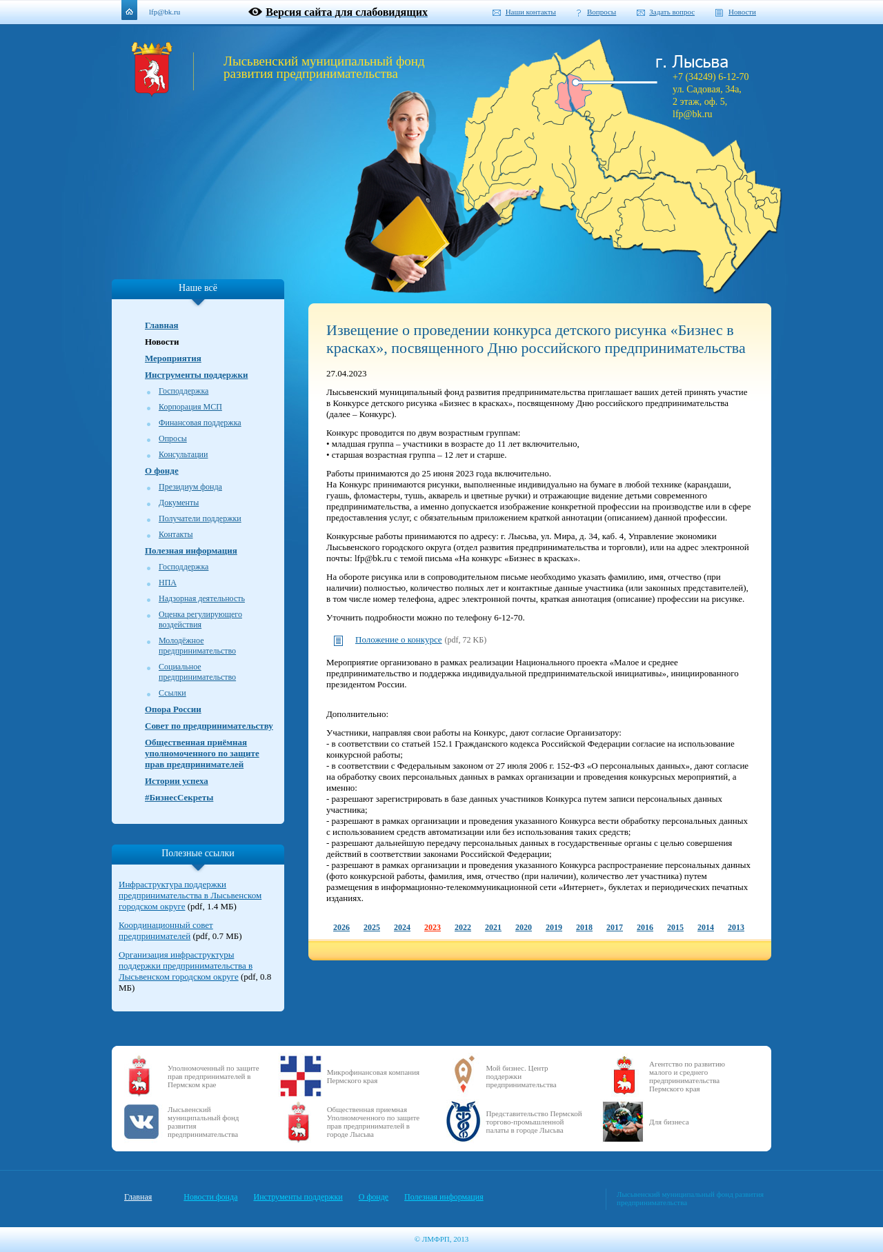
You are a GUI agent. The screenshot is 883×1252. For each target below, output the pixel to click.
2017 (614, 927)
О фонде (162, 470)
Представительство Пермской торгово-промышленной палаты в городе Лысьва (534, 1121)
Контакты (176, 534)
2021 (493, 927)
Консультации (183, 454)
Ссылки (172, 693)
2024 (402, 927)
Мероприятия (173, 358)
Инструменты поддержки (196, 375)
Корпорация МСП (190, 407)
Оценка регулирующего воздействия (200, 619)
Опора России (173, 709)
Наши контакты (531, 12)
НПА (168, 582)
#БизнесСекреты (179, 797)
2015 (675, 927)
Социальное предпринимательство (197, 672)
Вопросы (601, 12)
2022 (463, 927)
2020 (523, 927)
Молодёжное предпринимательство (197, 646)
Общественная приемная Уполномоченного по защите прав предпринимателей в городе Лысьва (373, 1121)
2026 (341, 927)
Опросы (173, 438)
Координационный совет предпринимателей (166, 930)
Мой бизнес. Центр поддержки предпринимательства (521, 1076)
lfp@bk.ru (164, 12)
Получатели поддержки (200, 518)
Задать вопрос (672, 12)
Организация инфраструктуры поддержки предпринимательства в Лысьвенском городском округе (185, 965)
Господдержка (183, 391)
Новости (742, 12)
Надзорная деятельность (202, 598)
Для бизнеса (669, 1122)
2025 (372, 927)
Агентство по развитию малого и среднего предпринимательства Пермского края (687, 1076)
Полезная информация (191, 550)
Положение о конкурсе (398, 639)
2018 (584, 927)
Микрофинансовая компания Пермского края (373, 1076)
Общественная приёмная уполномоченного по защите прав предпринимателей (202, 753)
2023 (432, 927)
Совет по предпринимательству (209, 725)
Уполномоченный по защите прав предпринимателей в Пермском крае (213, 1076)
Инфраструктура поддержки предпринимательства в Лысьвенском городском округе (190, 895)
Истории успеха (176, 781)
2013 (736, 927)
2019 (554, 927)
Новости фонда (210, 1197)
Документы (179, 502)
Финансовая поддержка (200, 422)
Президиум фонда (190, 487)
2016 (645, 927)
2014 (705, 927)
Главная (162, 325)
